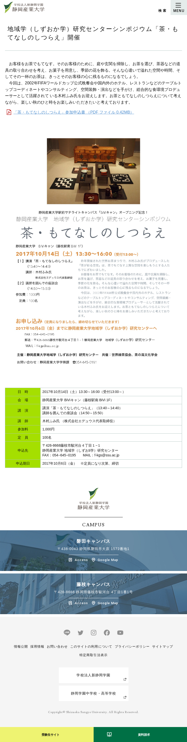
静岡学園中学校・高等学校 (93, 693)
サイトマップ (162, 646)
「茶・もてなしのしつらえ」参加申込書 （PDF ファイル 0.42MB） (73, 112)
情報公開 (21, 646)
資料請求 (144, 735)
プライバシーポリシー (132, 646)
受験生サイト (51, 735)
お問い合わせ (57, 646)
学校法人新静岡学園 (93, 675)
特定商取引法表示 (93, 655)
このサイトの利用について (91, 646)
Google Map (108, 560)
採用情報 (37, 646)
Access (81, 560)
